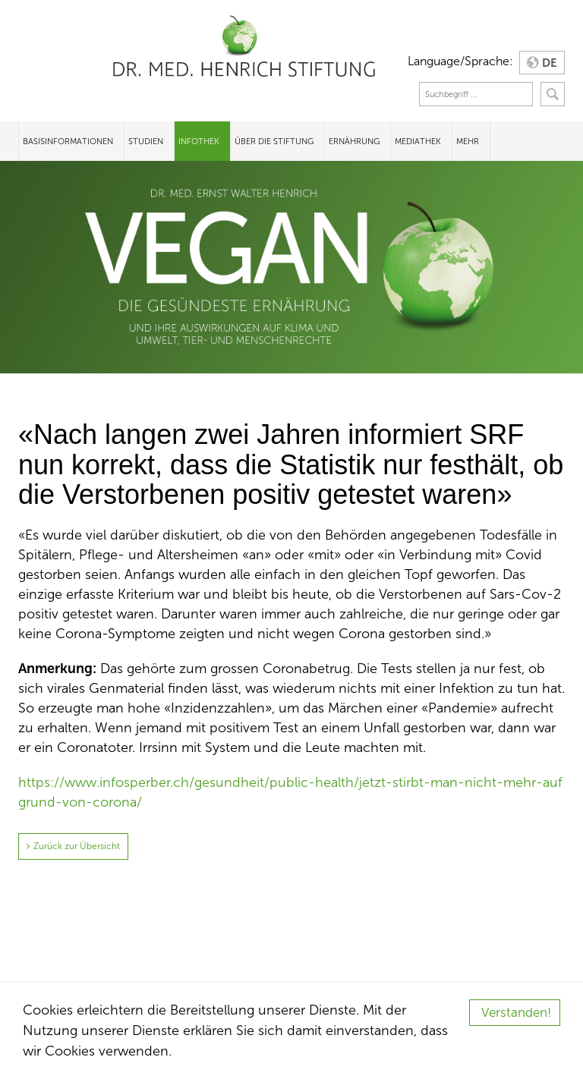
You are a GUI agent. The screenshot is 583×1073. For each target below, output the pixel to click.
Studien (145, 141)
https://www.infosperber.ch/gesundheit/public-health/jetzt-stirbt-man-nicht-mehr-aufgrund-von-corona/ (290, 792)
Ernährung (354, 141)
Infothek (198, 141)
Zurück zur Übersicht (76, 846)
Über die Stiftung (274, 141)
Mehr (467, 141)
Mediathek (418, 141)
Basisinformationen (68, 141)
